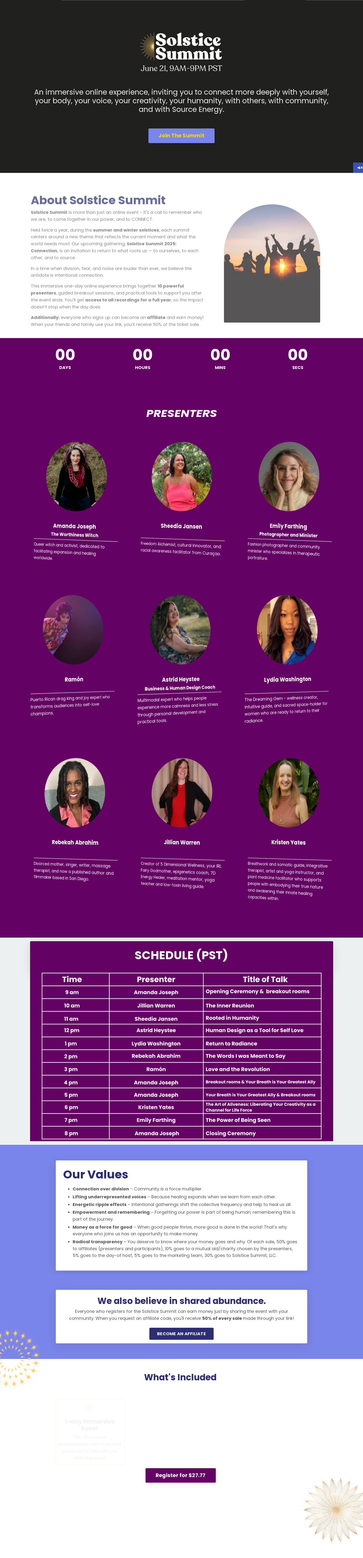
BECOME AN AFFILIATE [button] (181, 1334)
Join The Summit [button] (181, 135)
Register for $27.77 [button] (181, 1475)
